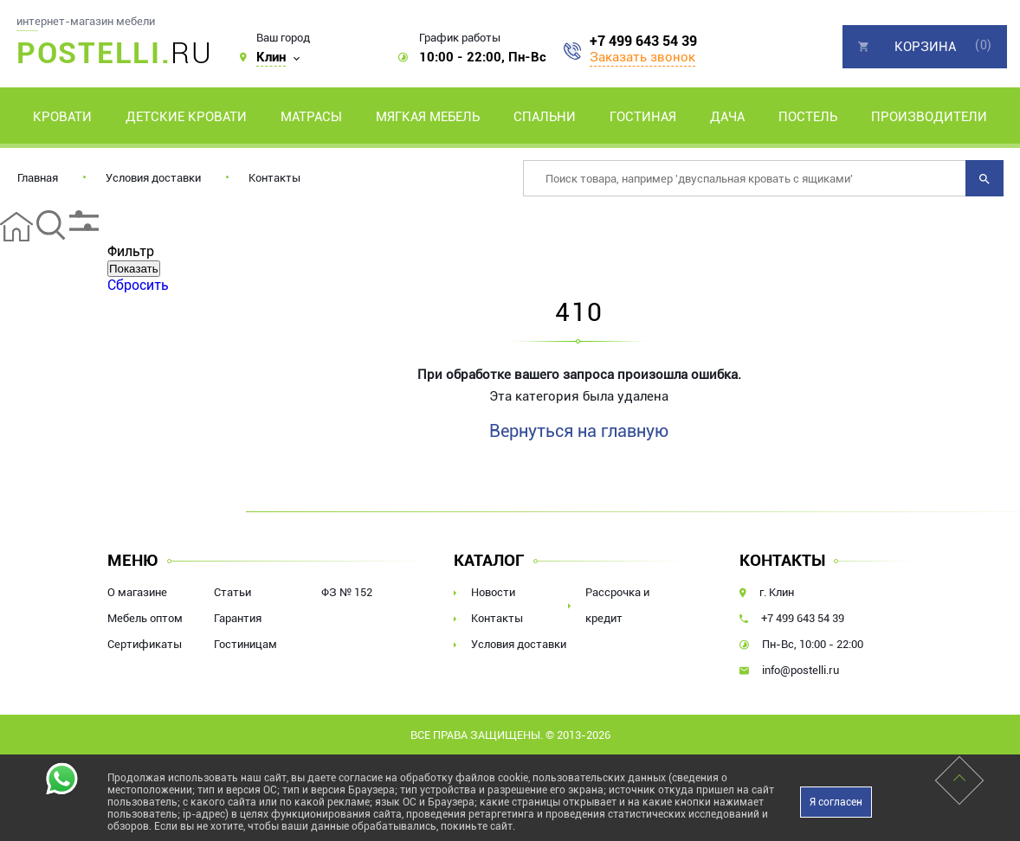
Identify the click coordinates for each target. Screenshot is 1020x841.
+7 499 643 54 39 (643, 41)
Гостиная (643, 117)
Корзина (925, 47)
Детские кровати (186, 117)
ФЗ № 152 (346, 592)
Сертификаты (144, 644)
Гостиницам (245, 644)
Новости (493, 592)
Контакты (274, 177)
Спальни (544, 117)
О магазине (137, 592)
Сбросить (138, 285)
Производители (929, 117)
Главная (37, 177)
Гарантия (237, 618)
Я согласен (836, 802)
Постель (807, 117)
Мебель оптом (145, 618)
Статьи (232, 592)
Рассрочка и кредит (617, 605)
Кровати (62, 117)
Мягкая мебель (428, 117)
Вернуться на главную (578, 430)
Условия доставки (153, 177)
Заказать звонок (642, 57)
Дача (727, 117)
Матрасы (311, 117)
